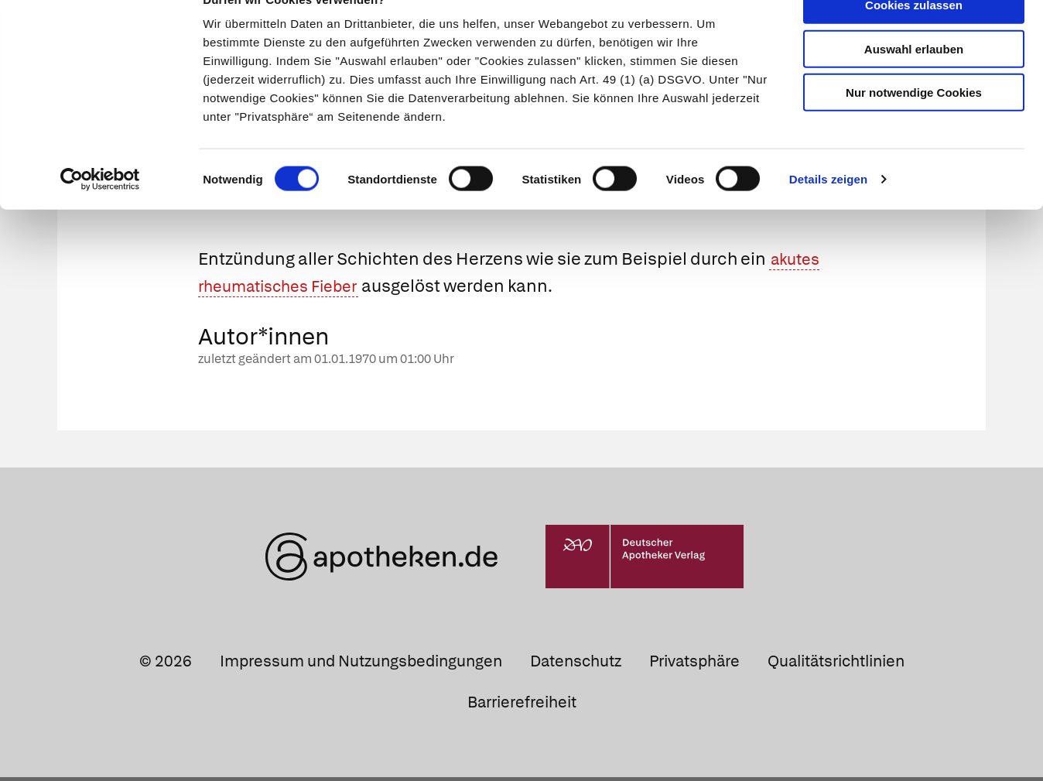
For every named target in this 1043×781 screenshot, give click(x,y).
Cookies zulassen (914, 37)
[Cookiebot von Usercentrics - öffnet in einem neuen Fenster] (100, 212)
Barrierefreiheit (521, 706)
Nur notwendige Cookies (914, 125)
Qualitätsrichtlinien (836, 664)
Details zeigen (828, 211)
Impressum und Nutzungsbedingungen (361, 664)
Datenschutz (575, 664)
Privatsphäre (694, 664)
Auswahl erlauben (913, 81)
